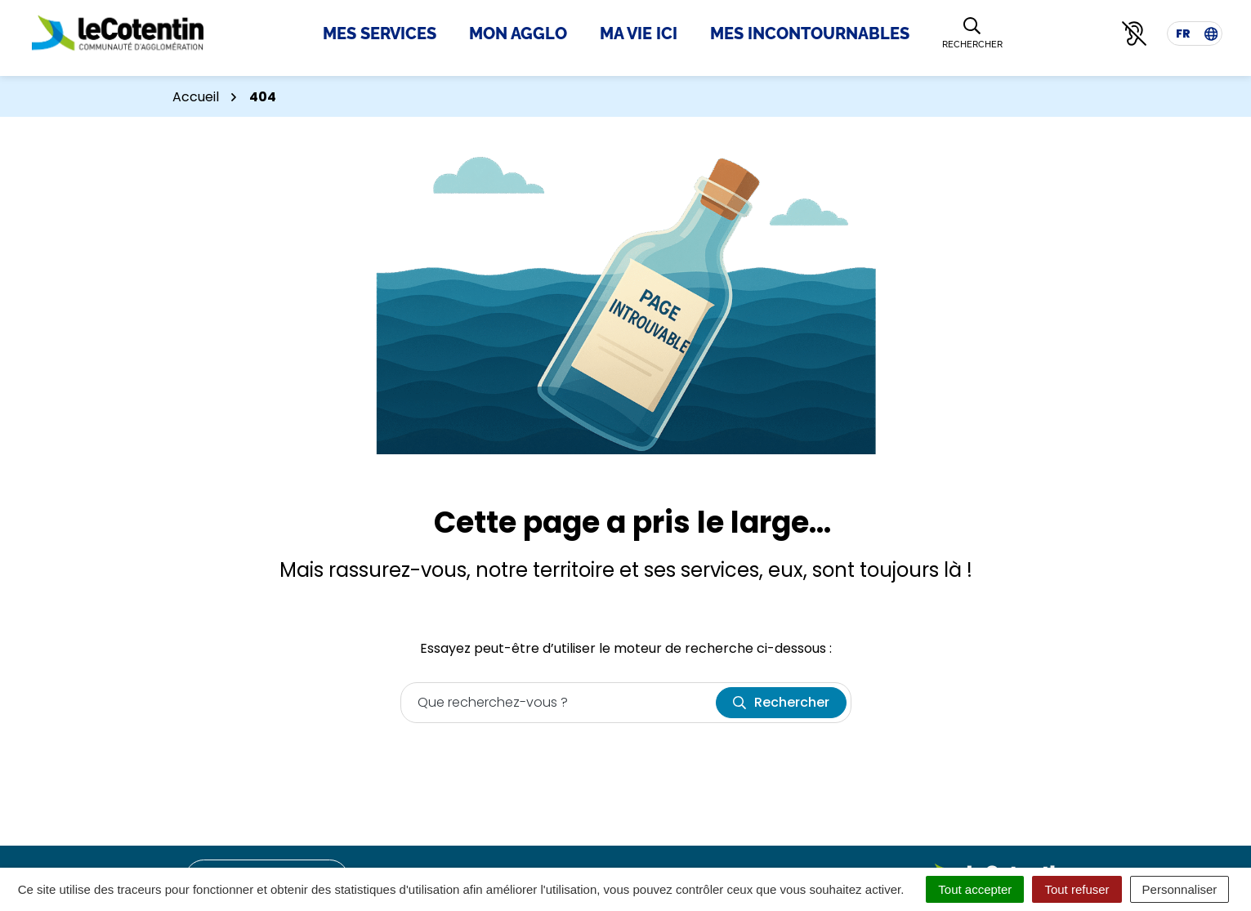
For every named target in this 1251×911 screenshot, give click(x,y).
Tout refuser (1076, 889)
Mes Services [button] (379, 33)
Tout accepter (975, 889)
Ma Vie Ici (638, 33)
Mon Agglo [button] (518, 33)
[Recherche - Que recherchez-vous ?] (559, 702)
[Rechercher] (972, 34)
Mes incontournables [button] (809, 33)
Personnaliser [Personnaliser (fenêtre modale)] (1179, 889)
